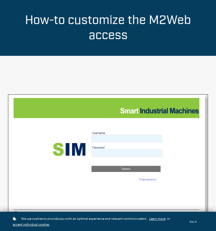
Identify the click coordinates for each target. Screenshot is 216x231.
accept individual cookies (31, 225)
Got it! (193, 221)
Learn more (157, 219)
